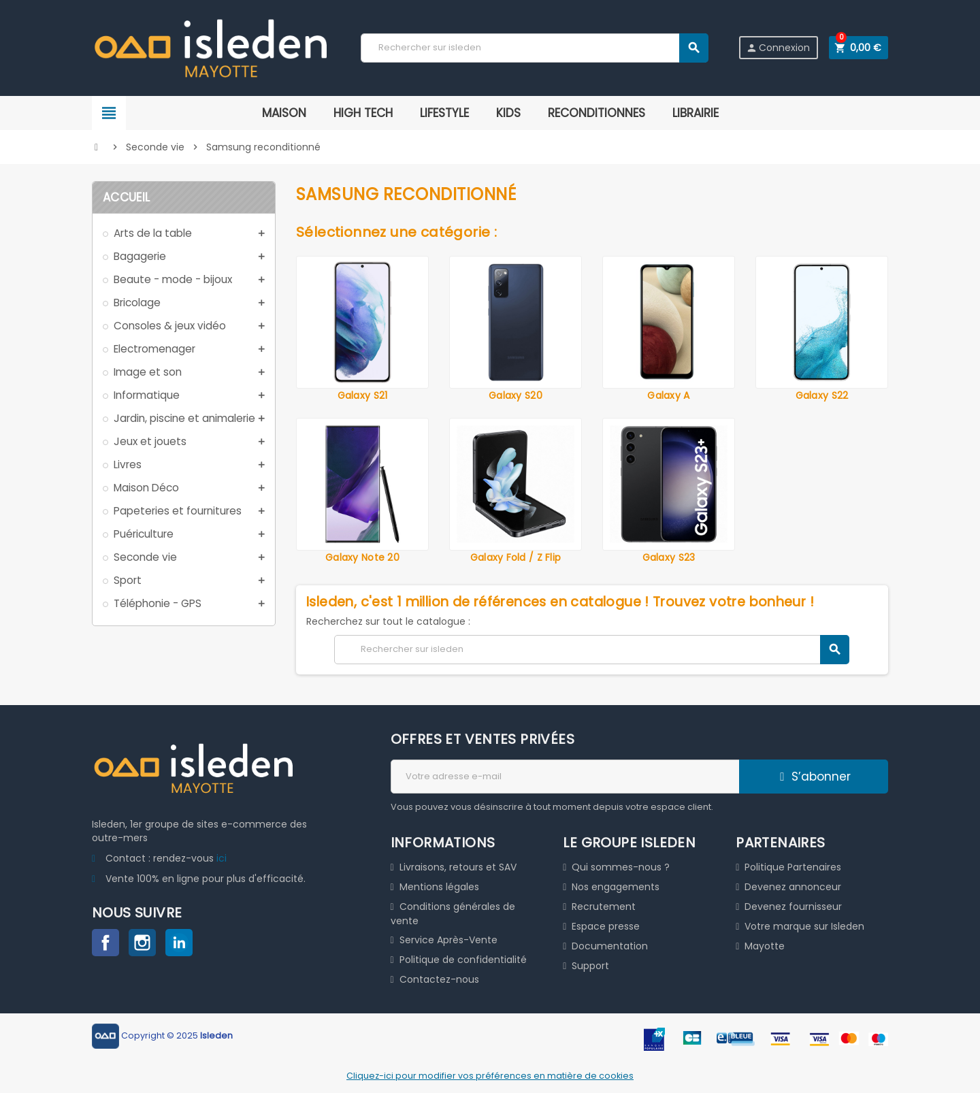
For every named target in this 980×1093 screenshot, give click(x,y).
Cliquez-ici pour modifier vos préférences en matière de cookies (490, 1075)
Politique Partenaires (793, 867)
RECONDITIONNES (596, 113)
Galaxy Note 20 (362, 557)
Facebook (105, 942)
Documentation (610, 946)
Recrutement (604, 906)
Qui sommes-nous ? (621, 867)
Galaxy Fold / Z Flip (515, 557)
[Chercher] (534, 48)
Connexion (778, 47)
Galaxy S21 (363, 395)
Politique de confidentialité (463, 959)
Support (590, 966)
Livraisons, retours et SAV (458, 867)
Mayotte (765, 946)
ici (221, 858)
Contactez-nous (439, 979)
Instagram (142, 942)
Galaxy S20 (515, 395)
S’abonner (814, 776)
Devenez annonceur (793, 887)
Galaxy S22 (822, 395)
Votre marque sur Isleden (804, 926)
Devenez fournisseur (793, 906)
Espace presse (606, 926)
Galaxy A (668, 395)
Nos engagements (615, 887)
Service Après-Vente (448, 940)
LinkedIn (179, 942)
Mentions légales (439, 887)
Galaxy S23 (669, 557)
